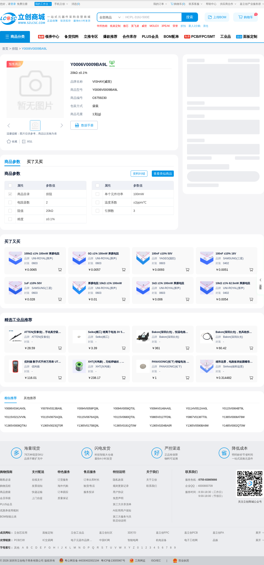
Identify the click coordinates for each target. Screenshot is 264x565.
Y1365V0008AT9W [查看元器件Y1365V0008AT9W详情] (233, 417)
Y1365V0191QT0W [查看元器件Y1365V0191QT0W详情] (124, 425)
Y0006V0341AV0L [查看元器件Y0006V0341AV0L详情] (15, 408)
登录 (13, 3)
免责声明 (118, 498)
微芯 (125, 25)
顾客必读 (5, 479)
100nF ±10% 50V (162, 253)
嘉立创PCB (191, 532)
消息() (76, 3)
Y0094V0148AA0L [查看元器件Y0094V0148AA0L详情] (160, 408)
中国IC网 (104, 540)
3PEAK (165, 25)
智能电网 (133, 540)
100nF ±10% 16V (226, 253)
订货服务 (63, 479)
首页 (5, 48)
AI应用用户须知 (122, 510)
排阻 (15, 48)
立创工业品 (77, 532)
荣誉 (175, 25)
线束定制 (115, 25)
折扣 (183, 25)
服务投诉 (89, 492)
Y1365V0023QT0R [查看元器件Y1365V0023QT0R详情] (52, 425)
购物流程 (5, 485)
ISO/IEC (156, 560)
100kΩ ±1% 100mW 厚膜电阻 (41, 253)
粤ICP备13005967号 (113, 560)
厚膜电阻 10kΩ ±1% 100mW (105, 283)
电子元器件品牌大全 (83, 540)
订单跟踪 (63, 492)
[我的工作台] (43, 4)
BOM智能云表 (8, 516)
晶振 (215, 540)
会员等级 (5, 498)
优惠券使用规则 (9, 510)
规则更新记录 (121, 485)
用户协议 (118, 492)
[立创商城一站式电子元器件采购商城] (45, 19)
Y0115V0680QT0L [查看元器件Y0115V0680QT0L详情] (124, 417)
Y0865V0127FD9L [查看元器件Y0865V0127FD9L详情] (160, 417)
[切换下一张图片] (61, 125)
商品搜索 (5, 492)
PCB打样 (19, 540)
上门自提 (37, 498)
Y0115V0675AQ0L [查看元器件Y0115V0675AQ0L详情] (52, 417)
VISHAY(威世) (102, 81)
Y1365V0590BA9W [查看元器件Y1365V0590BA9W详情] (197, 425)
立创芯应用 (20, 532)
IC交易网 (47, 540)
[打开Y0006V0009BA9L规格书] (84, 125)
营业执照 (183, 560)
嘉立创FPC (162, 532)
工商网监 (140, 560)
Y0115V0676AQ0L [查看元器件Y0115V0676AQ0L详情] (88, 417)
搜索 (189, 17)
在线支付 (37, 479)
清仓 (205, 25)
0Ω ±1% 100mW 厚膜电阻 (103, 253)
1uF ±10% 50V (33, 283)
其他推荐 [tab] (30, 398)
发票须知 (37, 485)
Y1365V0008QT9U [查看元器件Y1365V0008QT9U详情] (15, 425)
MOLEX (154, 25)
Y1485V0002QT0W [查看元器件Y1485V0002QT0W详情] (233, 425)
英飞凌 (135, 25)
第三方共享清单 (122, 504)
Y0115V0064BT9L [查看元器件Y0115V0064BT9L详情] (233, 408)
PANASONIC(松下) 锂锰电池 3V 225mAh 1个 (178, 361)
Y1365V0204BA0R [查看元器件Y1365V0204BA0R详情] (161, 425)
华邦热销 (102, 25)
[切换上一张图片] (9, 125)
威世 (144, 25)
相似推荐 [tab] (10, 398)
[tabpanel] (132, 419)
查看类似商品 (163, 173)
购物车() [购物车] (177, 4)
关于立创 (151, 479)
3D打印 (132, 532)
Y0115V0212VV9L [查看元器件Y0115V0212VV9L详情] (15, 417)
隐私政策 (118, 479)
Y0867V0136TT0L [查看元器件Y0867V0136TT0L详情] (196, 417)
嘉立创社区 (105, 532)
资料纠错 (139, 173)
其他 (16, 547)
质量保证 (63, 498)
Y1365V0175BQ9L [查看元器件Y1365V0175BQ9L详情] (88, 425)
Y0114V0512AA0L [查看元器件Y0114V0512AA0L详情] (197, 408)
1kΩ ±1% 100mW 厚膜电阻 (168, 283)
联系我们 (151, 485)
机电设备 (161, 540)
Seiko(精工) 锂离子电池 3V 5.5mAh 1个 (111, 332)
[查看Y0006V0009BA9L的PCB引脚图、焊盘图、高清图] (35, 89)
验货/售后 (89, 485)
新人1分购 (195, 25)
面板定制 (47, 532)
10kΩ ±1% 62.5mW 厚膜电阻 (233, 283)
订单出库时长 (91, 479)
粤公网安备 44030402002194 (82, 560)
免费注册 (22, 3)
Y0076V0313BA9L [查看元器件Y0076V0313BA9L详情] (51, 408)
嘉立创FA (218, 532)
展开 (260, 532)
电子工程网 (191, 540)
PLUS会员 (6, 504)
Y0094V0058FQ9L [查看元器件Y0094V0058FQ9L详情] (88, 408)
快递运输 (37, 492)
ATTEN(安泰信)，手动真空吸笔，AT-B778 (49, 332)
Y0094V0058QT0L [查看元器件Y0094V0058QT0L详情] (124, 408)
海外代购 (63, 485)
